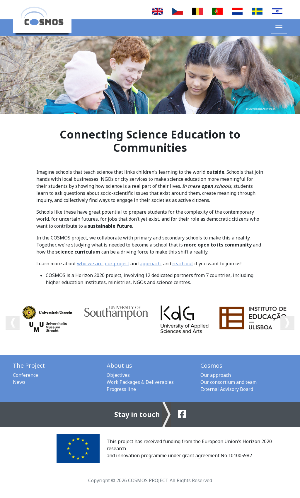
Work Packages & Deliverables (140, 382)
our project (117, 263)
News (19, 382)
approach (150, 263)
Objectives (118, 375)
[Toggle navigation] (279, 27)
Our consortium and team (228, 382)
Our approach (215, 375)
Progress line (121, 389)
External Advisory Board (226, 389)
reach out (182, 263)
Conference (25, 375)
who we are (90, 263)
